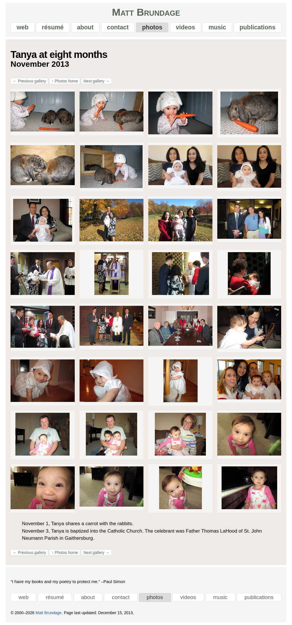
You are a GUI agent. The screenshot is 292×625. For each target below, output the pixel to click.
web (23, 27)
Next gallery (97, 81)
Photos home (65, 81)
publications (257, 27)
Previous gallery (29, 81)
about (85, 27)
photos (152, 27)
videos (185, 27)
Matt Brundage (146, 12)
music (217, 27)
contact (118, 27)
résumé (53, 27)
